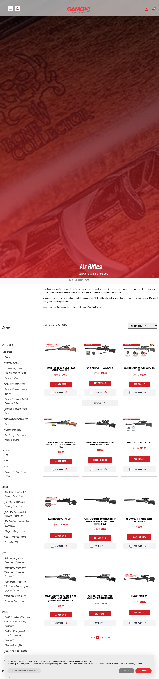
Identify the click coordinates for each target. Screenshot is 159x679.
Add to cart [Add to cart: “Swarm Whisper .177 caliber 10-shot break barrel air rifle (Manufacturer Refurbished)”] (60, 614)
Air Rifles (79, 280)
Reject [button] (126, 671)
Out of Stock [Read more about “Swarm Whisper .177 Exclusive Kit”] (100, 383)
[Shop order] (142, 326)
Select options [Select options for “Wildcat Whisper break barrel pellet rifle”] (139, 537)
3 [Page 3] (100, 637)
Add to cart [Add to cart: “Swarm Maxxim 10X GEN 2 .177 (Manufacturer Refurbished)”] (100, 613)
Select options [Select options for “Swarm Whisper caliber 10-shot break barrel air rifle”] (100, 460)
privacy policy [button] (86, 661)
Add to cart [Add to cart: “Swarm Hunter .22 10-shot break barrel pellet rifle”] (60, 384)
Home (71, 280)
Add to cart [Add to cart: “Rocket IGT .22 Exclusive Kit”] (139, 459)
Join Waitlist (100, 403)
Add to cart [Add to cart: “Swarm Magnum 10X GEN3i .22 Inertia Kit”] (139, 384)
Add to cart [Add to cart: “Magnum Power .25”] (139, 612)
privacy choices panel (138, 664)
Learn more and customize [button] (24, 671)
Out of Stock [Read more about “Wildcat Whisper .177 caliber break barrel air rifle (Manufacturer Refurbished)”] (100, 538)
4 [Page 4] (102, 637)
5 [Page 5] (105, 637)
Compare (57, 392)
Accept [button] (143, 671)
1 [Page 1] (94, 637)
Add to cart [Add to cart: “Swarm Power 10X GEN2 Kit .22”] (60, 535)
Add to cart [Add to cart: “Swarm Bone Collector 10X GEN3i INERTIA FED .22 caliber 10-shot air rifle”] (60, 461)
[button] (10, 8)
